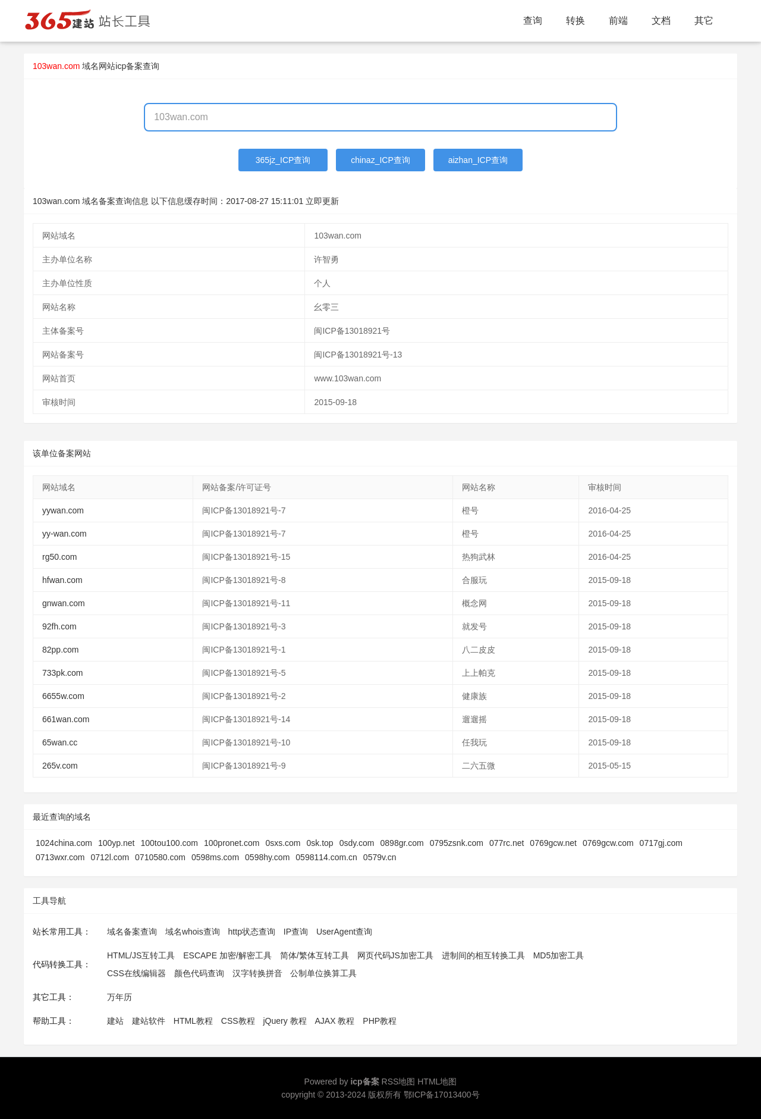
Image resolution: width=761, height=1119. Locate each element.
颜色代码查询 (199, 973)
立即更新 (322, 201)
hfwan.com (62, 580)
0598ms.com (215, 857)
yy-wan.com (64, 533)
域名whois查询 (192, 931)
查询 (532, 20)
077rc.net (506, 843)
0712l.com (109, 857)
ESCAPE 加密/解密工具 (227, 955)
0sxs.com (282, 843)
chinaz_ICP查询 (380, 160)
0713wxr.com (60, 857)
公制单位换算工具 (323, 973)
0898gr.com (402, 843)
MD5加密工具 (558, 955)
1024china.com (64, 843)
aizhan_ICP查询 (478, 160)
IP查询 (296, 931)
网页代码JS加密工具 (395, 955)
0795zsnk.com (456, 843)
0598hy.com (267, 857)
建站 (115, 1021)
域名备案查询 (132, 931)
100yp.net (116, 843)
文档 (661, 20)
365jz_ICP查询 (283, 160)
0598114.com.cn (326, 857)
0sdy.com (357, 843)
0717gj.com (661, 843)
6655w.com (63, 696)
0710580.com (160, 857)
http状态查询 (251, 931)
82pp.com (60, 649)
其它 (703, 20)
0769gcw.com (608, 843)
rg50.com (59, 557)
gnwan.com (63, 603)
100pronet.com (231, 843)
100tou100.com (169, 843)
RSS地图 (399, 1081)
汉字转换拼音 (257, 973)
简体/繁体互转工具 (314, 955)
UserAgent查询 (344, 931)
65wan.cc (59, 742)
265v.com (60, 765)
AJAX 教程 (335, 1021)
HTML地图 (437, 1081)
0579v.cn (380, 857)
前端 (618, 20)
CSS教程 (238, 1021)
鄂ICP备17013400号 (442, 1094)
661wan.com (65, 719)
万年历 (119, 997)
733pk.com (62, 673)
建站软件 (148, 1021)
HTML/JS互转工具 (141, 955)
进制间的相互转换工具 (483, 955)
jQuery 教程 (284, 1021)
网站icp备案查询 (129, 66)
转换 (575, 20)
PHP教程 (380, 1021)
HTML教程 (193, 1021)
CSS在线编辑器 (136, 973)
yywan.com (63, 510)
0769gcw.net (553, 843)
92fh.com (59, 626)
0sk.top (320, 843)
